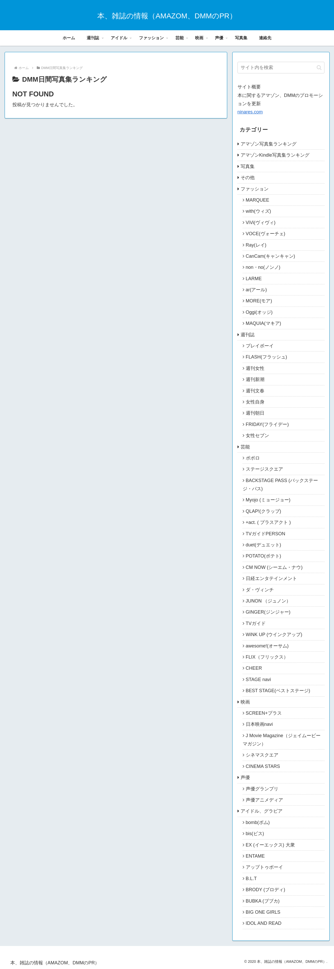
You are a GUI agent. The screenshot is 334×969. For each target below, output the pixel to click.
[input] (280, 67)
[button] (319, 68)
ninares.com (250, 112)
